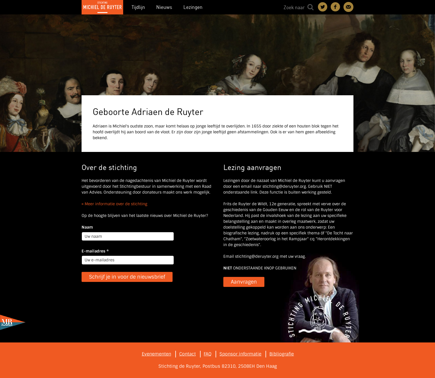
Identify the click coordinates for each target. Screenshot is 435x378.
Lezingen (193, 7)
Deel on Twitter (323, 7)
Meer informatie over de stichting (116, 203)
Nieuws (164, 7)
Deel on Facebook (336, 7)
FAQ (207, 354)
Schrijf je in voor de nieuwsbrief (127, 277)
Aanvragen (244, 282)
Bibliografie (281, 354)
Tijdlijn (138, 7)
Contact (348, 7)
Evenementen (156, 354)
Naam (87, 227)
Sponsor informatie (240, 354)
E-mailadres (95, 251)
